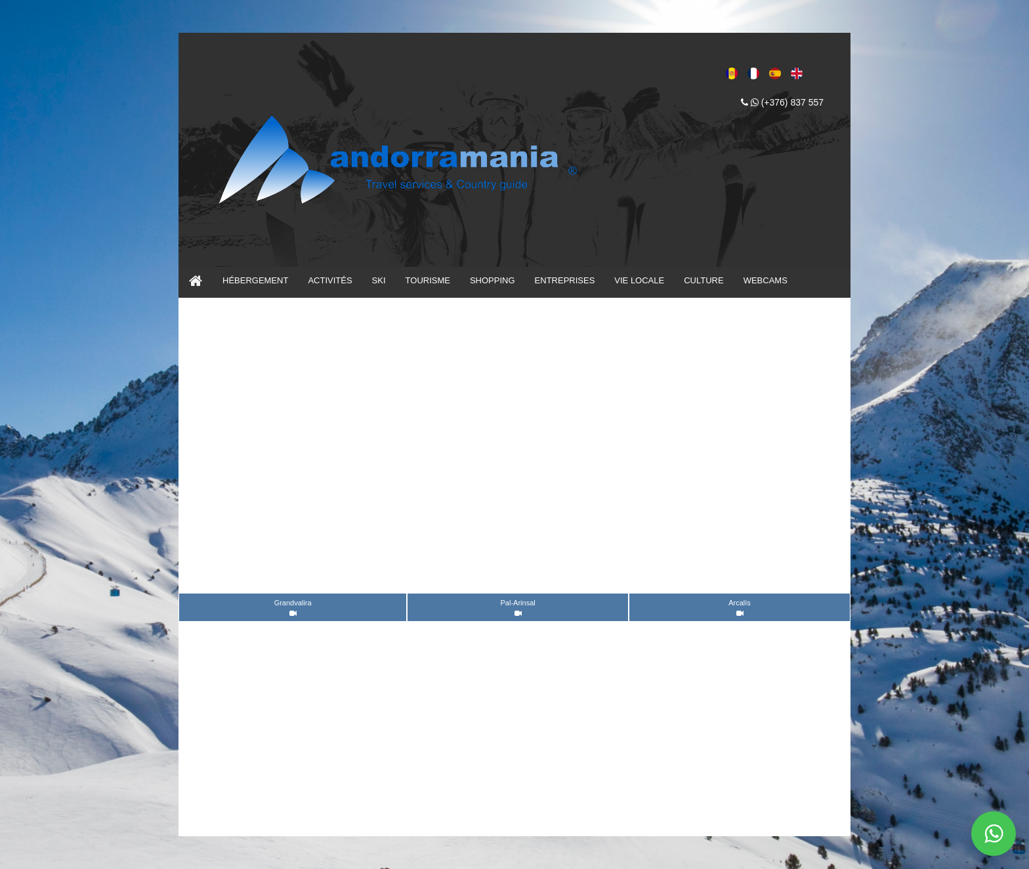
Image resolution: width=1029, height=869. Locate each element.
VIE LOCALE (639, 280)
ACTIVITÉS (330, 280)
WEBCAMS (766, 280)
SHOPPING (492, 280)
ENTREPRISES (565, 280)
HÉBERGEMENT (255, 280)
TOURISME (428, 280)
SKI (379, 280)
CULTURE (703, 280)
